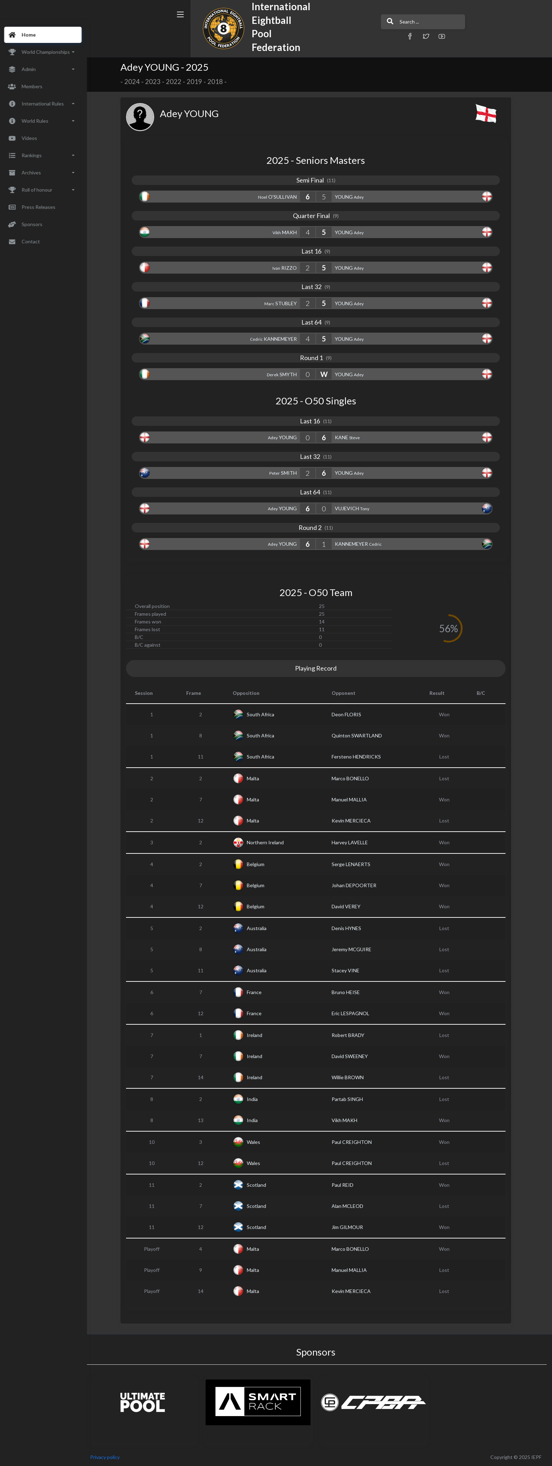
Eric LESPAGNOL (355, 1013)
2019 (198, 81)
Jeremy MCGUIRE (356, 949)
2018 (219, 81)
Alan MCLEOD (352, 1206)
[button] (358, 36)
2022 (178, 81)
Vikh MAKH (349, 1120)
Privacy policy (113, 1457)
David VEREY (350, 906)
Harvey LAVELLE (354, 842)
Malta (257, 778)
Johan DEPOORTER (358, 885)
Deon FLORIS (350, 714)
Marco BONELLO (354, 778)
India (256, 1099)
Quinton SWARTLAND (361, 735)
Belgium (260, 864)
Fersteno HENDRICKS (360, 757)
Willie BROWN (352, 1077)
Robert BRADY (352, 1035)
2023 (157, 81)
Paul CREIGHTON (356, 1142)
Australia (261, 928)
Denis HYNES (350, 928)
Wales (257, 1142)
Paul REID (347, 1185)
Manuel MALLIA (353, 799)
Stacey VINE (350, 970)
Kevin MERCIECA (355, 821)
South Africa (264, 714)
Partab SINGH (351, 1099)
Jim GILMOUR (351, 1227)
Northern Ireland (269, 842)
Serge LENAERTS (355, 864)
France (258, 992)
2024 (136, 81)
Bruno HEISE (350, 992)
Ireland (258, 1035)
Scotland (260, 1185)
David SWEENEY (354, 1056)
